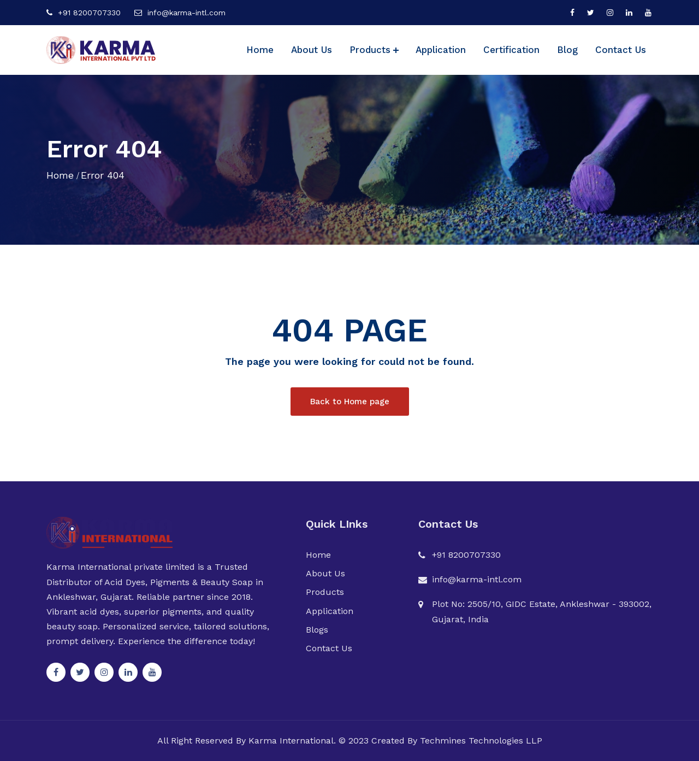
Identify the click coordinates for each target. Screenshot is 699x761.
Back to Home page (349, 401)
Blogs (317, 629)
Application (441, 49)
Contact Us (620, 49)
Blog (567, 49)
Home (260, 49)
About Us (311, 49)
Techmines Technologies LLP (481, 740)
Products (370, 49)
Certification (511, 49)
